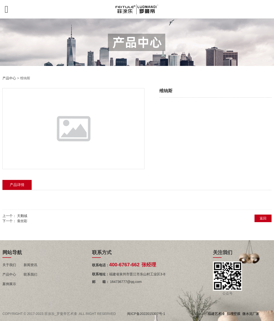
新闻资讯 (30, 265)
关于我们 (9, 265)
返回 (263, 218)
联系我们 (30, 274)
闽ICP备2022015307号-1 (146, 314)
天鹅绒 (22, 216)
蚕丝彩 (22, 221)
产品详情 (17, 185)
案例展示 (9, 284)
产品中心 (9, 78)
